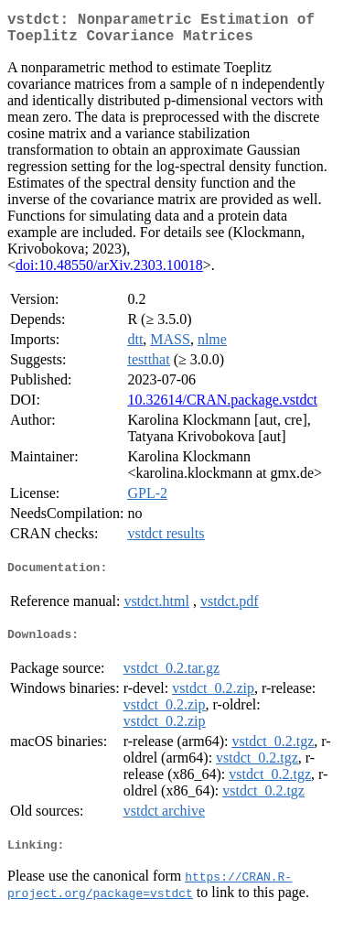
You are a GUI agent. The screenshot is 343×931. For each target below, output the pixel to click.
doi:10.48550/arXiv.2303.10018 (109, 272)
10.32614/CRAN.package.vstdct (222, 407)
